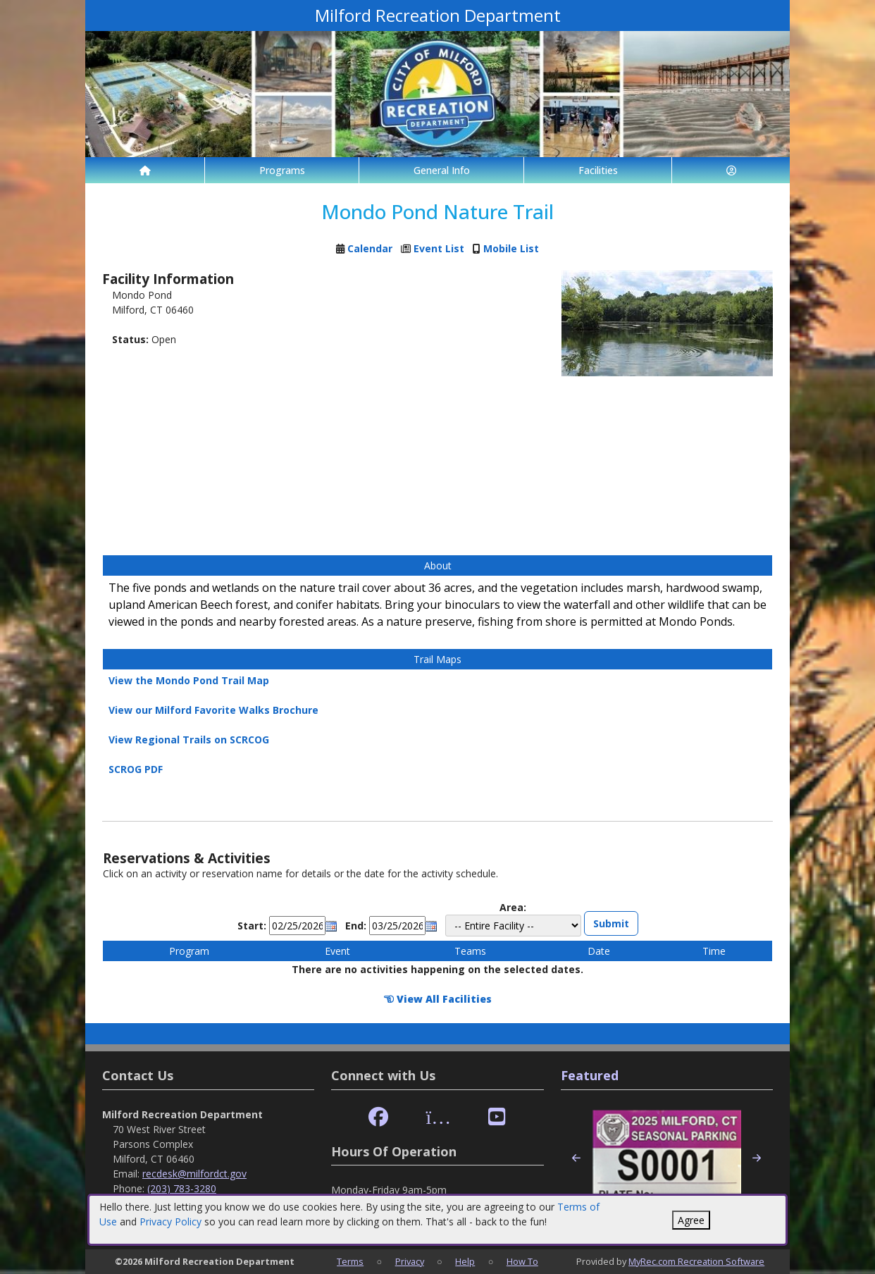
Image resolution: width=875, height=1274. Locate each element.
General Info (442, 170)
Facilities (598, 170)
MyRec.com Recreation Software (696, 1261)
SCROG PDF (135, 769)
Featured (590, 1075)
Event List (439, 248)
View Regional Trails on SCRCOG (188, 739)
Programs (282, 170)
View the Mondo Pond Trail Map (188, 680)
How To (522, 1261)
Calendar (369, 248)
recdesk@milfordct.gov (194, 1173)
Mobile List (511, 248)
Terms (350, 1261)
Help (465, 1261)
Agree (691, 1220)
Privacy (409, 1261)
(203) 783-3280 (181, 1188)
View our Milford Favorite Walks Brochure (213, 710)
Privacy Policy (170, 1221)
